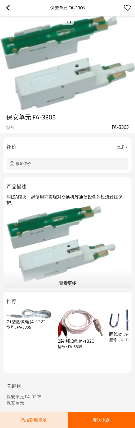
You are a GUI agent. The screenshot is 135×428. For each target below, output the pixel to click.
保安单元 (15, 403)
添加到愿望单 (34, 420)
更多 (121, 147)
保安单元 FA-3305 (24, 397)
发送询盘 (101, 420)
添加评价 (23, 164)
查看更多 (67, 283)
